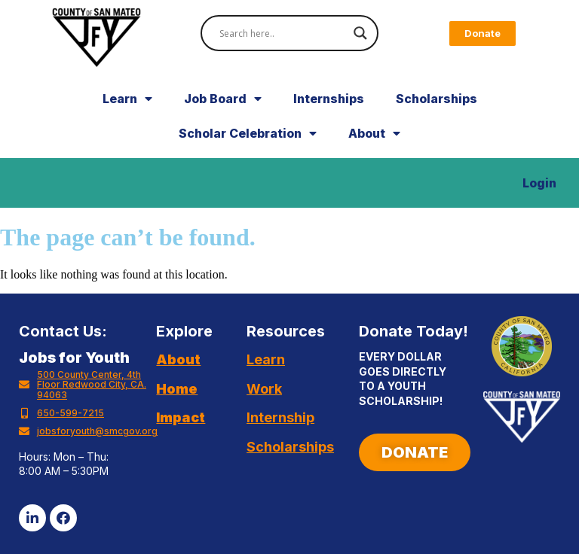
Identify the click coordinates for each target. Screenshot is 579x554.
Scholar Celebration (248, 133)
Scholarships (436, 98)
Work (264, 389)
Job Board (223, 98)
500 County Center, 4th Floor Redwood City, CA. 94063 (91, 385)
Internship (280, 417)
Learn (127, 98)
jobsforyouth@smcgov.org (97, 431)
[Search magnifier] (360, 33)
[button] (482, 33)
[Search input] (282, 33)
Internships (328, 98)
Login (539, 182)
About (374, 133)
